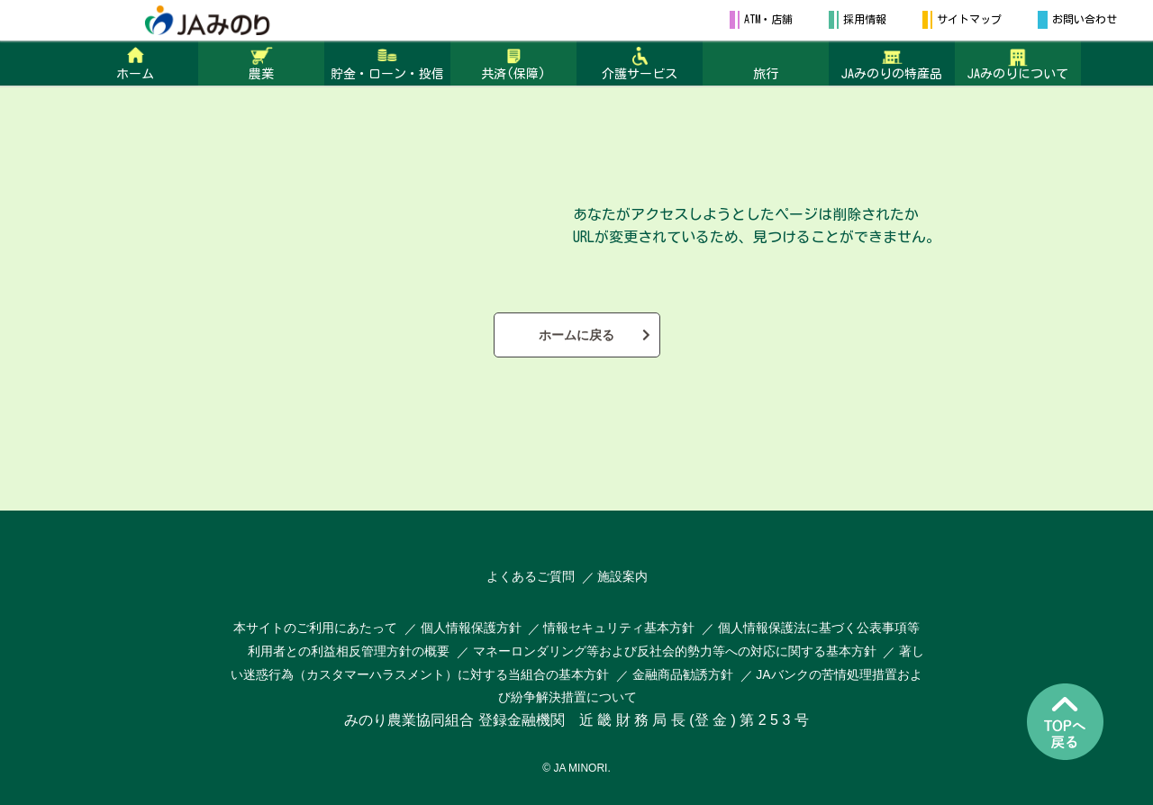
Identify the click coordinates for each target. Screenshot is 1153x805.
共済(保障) (513, 74)
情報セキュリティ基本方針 (619, 627)
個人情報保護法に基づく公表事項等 (819, 627)
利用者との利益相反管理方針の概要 (348, 651)
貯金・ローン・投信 (387, 74)
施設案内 (622, 576)
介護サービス (639, 74)
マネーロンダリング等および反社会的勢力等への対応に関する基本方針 (674, 651)
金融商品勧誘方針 (682, 674)
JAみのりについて (1017, 74)
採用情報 (864, 19)
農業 (261, 74)
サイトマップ (969, 19)
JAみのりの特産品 (891, 74)
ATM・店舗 (768, 19)
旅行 (765, 74)
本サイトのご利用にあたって (315, 627)
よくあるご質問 (530, 576)
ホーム (135, 74)
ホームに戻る (576, 335)
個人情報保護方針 (473, 627)
